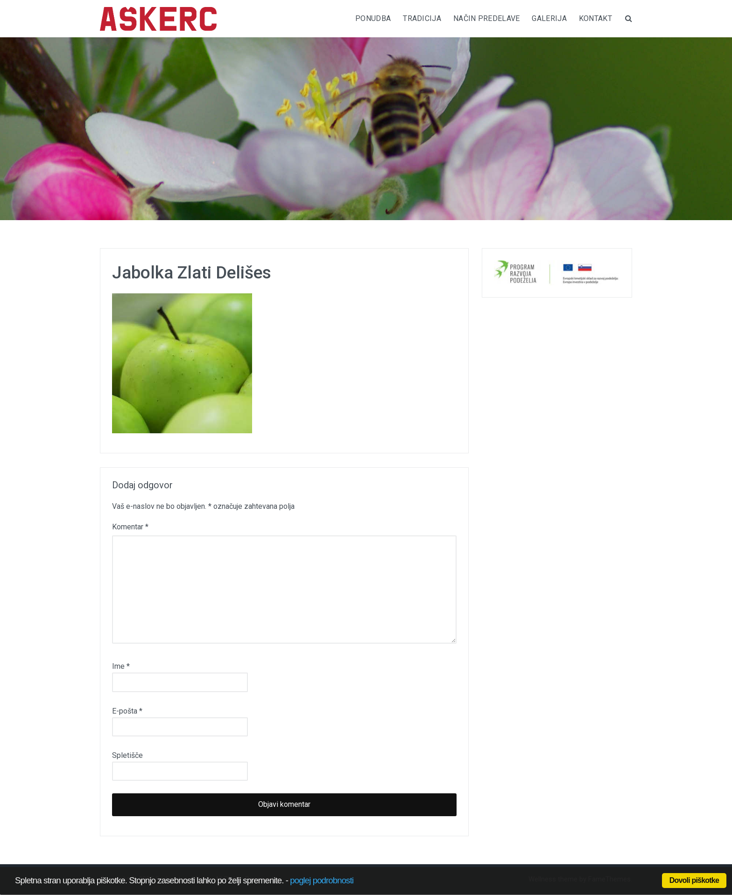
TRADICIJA (422, 18)
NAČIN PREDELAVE (486, 18)
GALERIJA (549, 18)
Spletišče (127, 755)
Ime (121, 666)
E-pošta (127, 711)
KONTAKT (595, 18)
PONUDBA (373, 18)
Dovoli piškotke (694, 880)
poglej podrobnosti (321, 880)
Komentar (130, 526)
